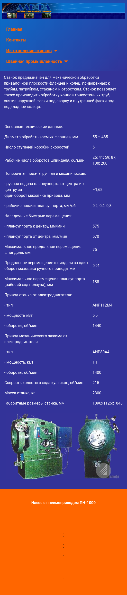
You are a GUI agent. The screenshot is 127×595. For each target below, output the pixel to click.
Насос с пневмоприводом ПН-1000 (63, 502)
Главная (14, 29)
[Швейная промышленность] (65, 61)
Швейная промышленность (34, 61)
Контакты (16, 40)
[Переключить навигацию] (63, 512)
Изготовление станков (29, 50)
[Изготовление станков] (55, 51)
